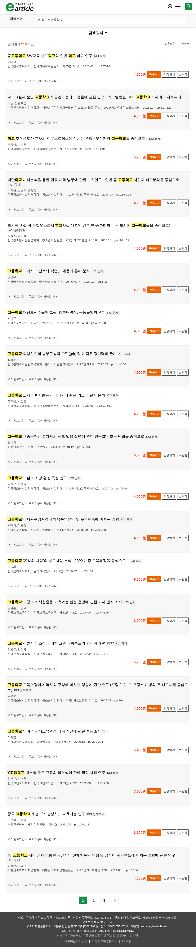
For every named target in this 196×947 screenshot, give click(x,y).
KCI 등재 (99, 56)
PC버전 (126, 941)
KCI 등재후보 (17, 230)
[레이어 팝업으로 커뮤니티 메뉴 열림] (177, 6)
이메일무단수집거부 (105, 941)
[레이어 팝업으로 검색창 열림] (188, 6)
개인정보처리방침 (75, 941)
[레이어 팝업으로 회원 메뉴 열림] (170, 6)
